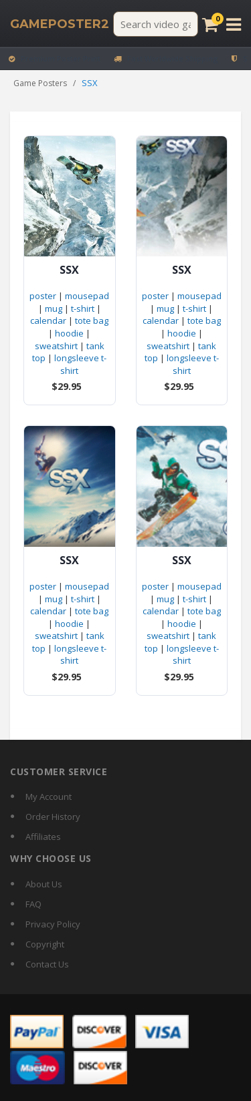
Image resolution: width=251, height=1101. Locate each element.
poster (42, 296)
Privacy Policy (52, 924)
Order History (52, 817)
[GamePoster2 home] (59, 24)
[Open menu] (233, 24)
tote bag (91, 320)
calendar (48, 320)
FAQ (33, 904)
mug (53, 308)
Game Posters (40, 83)
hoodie (69, 333)
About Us (43, 884)
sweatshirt (56, 346)
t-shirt (82, 308)
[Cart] (210, 24)
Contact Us (47, 964)
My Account (48, 797)
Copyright (44, 944)
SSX (69, 270)
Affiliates (43, 837)
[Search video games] (155, 24)
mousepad (87, 296)
